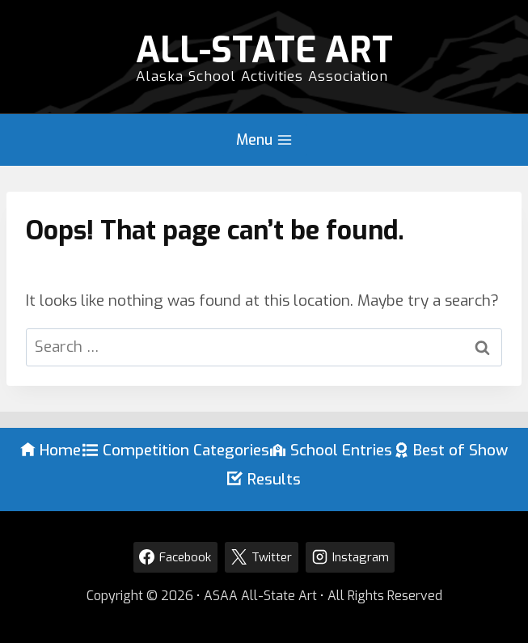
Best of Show (451, 450)
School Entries (331, 450)
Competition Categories (175, 450)
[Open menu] (264, 140)
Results (264, 479)
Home (51, 450)
